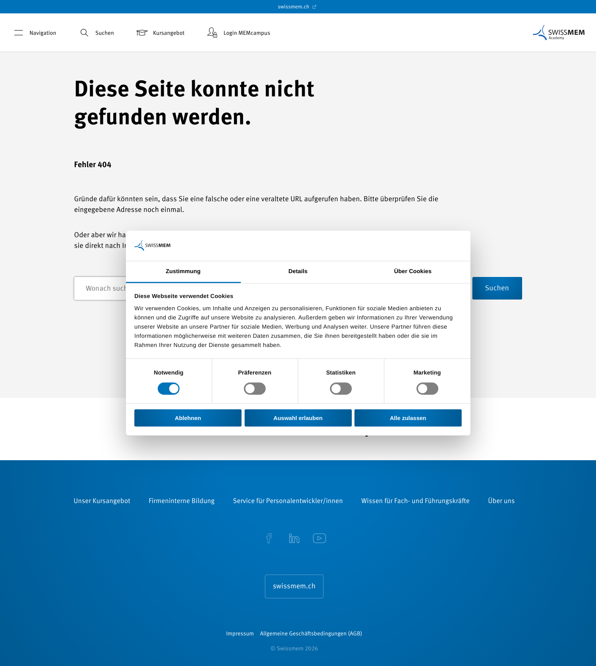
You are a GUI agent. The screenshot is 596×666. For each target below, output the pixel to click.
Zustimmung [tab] (183, 271)
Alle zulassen (408, 418)
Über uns (501, 501)
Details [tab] (298, 271)
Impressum (240, 634)
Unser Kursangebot (101, 501)
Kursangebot (160, 33)
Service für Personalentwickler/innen (288, 501)
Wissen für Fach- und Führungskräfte (415, 501)
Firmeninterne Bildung (181, 501)
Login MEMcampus (238, 33)
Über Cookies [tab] (413, 271)
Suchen (95, 33)
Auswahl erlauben (297, 418)
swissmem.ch (298, 7)
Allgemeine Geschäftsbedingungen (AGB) (311, 634)
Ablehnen (188, 418)
